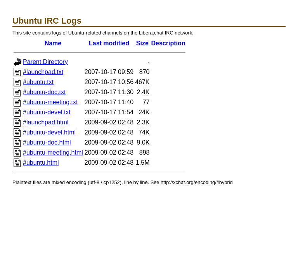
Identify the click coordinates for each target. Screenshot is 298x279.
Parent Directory (45, 62)
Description (168, 43)
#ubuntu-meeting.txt (50, 102)
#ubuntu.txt (38, 82)
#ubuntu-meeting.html (53, 152)
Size (142, 43)
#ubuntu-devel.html (49, 132)
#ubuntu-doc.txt (44, 92)
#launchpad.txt (43, 72)
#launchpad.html (45, 122)
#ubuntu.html (41, 162)
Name (53, 43)
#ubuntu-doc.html (47, 142)
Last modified (109, 43)
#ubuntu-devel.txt (47, 112)
